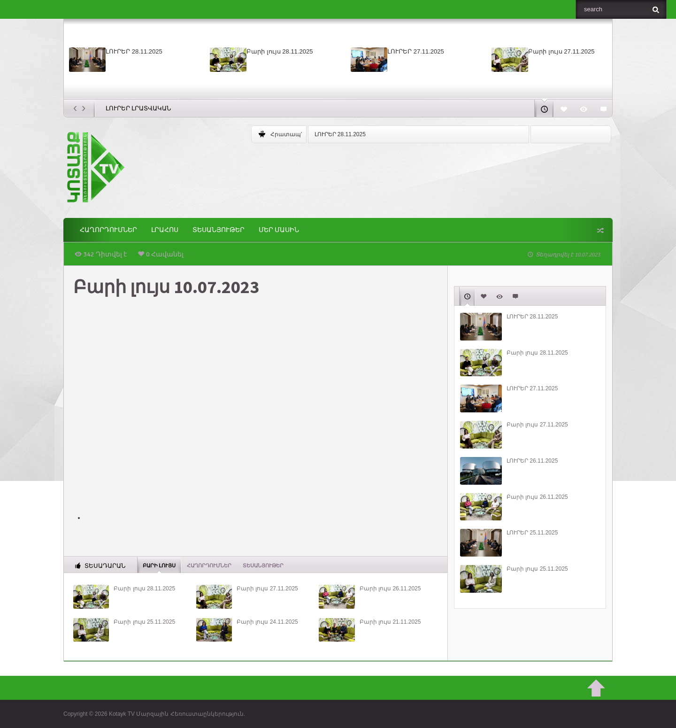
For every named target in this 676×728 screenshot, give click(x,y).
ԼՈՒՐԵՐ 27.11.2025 (415, 51)
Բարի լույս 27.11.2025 (561, 51)
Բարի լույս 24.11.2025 (267, 622)
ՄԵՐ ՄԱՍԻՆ (279, 230)
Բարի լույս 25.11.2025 (144, 622)
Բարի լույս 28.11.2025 (279, 51)
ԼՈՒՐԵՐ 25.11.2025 (532, 532)
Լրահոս (164, 230)
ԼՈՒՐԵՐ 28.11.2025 (134, 51)
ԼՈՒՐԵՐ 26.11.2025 (532, 460)
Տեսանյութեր (218, 230)
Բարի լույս (159, 565)
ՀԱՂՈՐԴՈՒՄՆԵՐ (108, 230)
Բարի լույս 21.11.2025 (390, 622)
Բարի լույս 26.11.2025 (390, 588)
